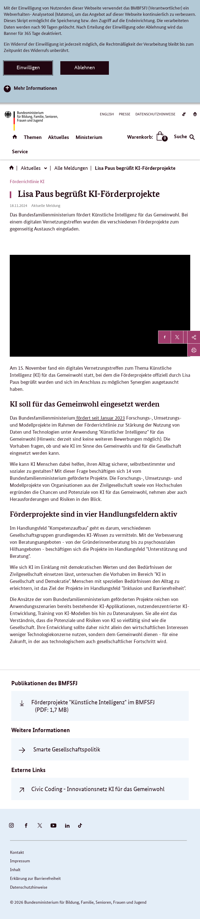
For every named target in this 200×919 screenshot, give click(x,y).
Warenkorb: (146, 136)
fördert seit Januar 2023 (100, 418)
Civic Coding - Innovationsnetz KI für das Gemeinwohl (97, 789)
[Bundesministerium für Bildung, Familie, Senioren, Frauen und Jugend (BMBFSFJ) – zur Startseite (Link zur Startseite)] (31, 121)
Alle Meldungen (71, 168)
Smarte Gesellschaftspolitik (66, 749)
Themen (33, 137)
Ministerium (89, 137)
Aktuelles (58, 137)
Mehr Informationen (35, 88)
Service (20, 151)
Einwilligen (28, 67)
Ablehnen (84, 67)
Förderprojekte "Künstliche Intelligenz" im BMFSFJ (93, 706)
